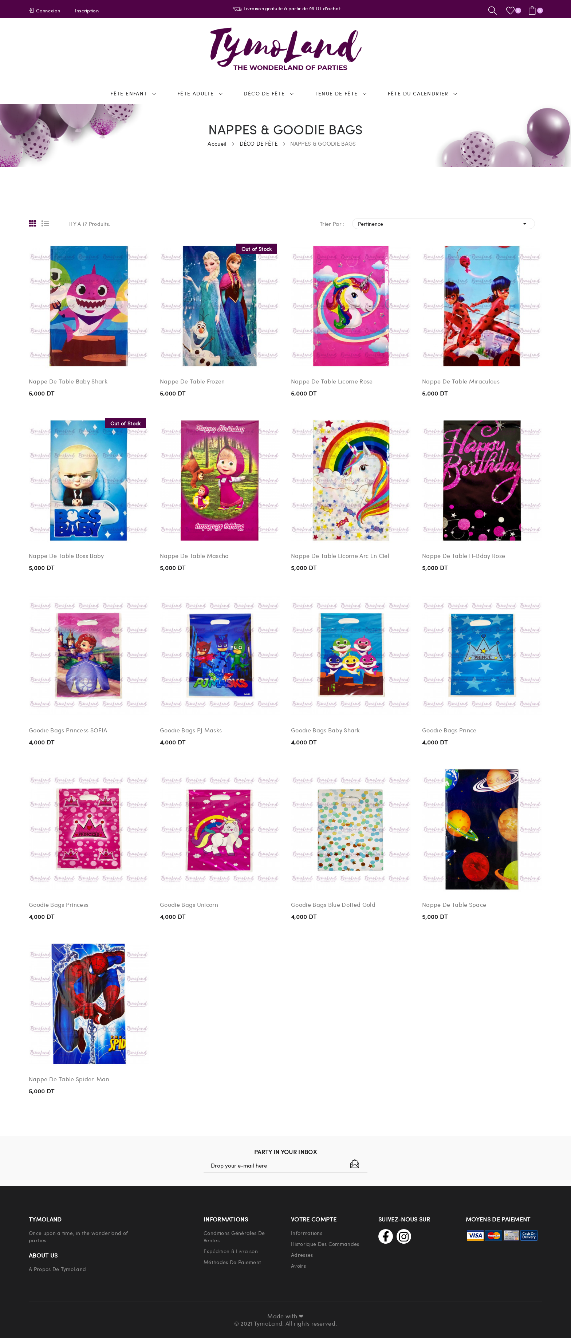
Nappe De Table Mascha (194, 555)
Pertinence (443, 223)
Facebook (385, 1236)
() (511, 10)
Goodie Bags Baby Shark (325, 730)
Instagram (404, 1236)
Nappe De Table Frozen (192, 381)
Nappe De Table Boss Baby (66, 555)
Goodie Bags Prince (449, 730)
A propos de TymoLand (57, 1268)
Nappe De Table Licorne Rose (332, 381)
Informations (306, 1232)
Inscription (87, 10)
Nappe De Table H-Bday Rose (463, 555)
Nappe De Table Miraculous (461, 381)
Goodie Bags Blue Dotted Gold (333, 904)
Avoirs (298, 1265)
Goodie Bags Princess (58, 904)
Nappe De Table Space (454, 904)
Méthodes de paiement (232, 1262)
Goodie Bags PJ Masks (191, 730)
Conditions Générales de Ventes (234, 1236)
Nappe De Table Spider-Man (69, 1079)
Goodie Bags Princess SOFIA (68, 730)
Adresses (302, 1254)
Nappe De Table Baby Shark (68, 381)
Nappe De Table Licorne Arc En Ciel (340, 555)
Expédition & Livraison (231, 1251)
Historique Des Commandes (325, 1243)
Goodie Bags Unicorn (189, 904)
